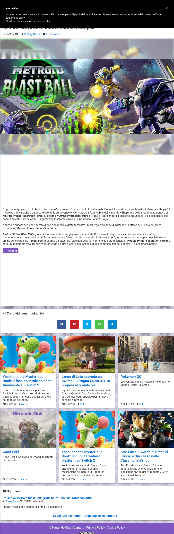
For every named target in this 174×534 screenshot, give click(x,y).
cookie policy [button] (17, 17)
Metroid (9, 249)
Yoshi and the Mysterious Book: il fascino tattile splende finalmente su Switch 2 (27, 378)
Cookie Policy (113, 522)
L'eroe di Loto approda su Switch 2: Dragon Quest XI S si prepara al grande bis (86, 378)
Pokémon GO (130, 374)
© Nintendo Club (63, 522)
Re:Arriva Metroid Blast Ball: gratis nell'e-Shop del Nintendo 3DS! (42, 493)
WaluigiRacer (11, 496)
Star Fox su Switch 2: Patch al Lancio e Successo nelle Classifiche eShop (142, 452)
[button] (167, 8)
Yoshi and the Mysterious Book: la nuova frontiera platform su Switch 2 (87, 452)
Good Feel (10, 448)
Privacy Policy (94, 522)
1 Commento (51, 33)
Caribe (24, 400)
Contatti (79, 522)
